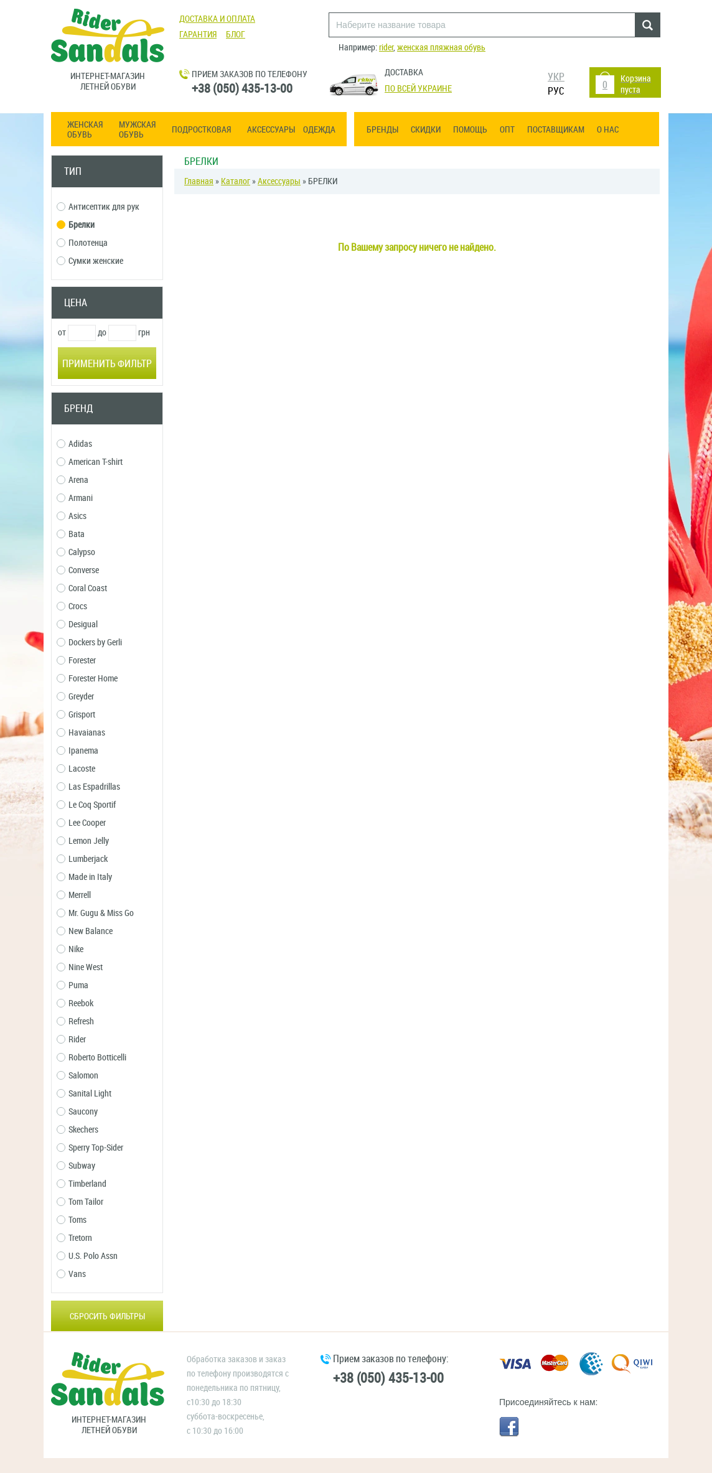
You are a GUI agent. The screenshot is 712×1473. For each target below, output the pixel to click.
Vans (71, 1274)
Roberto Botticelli (91, 1057)
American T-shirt (90, 462)
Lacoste (76, 769)
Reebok (75, 1003)
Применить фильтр (107, 364)
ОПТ (507, 129)
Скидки (426, 129)
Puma (72, 985)
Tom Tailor (80, 1202)
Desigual (77, 624)
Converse (78, 570)
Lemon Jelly (83, 841)
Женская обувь (85, 130)
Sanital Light (84, 1093)
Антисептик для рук (98, 207)
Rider (71, 1039)
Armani (75, 498)
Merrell (74, 895)
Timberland (81, 1184)
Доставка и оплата (217, 19)
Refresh (75, 1021)
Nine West (80, 967)
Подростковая (201, 130)
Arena (72, 480)
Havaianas (81, 732)
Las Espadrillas (88, 787)
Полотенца (82, 243)
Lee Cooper (81, 823)
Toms (72, 1220)
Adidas (74, 444)
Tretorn (74, 1238)
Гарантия (198, 34)
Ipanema (77, 751)
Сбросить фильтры (107, 1316)
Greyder (75, 696)
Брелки (76, 225)
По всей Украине (418, 88)
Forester (76, 660)
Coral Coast (82, 588)
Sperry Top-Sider (90, 1148)
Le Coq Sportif (86, 805)
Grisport (76, 714)
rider (386, 47)
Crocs (72, 606)
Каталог (235, 181)
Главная (198, 181)
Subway (76, 1166)
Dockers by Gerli (89, 642)
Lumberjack (82, 859)
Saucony (77, 1111)
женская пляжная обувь (441, 47)
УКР (556, 77)
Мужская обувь (137, 130)
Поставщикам (555, 129)
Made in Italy (84, 877)
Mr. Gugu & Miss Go (95, 913)
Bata (71, 534)
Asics (72, 516)
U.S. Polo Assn (87, 1256)
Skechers (77, 1130)
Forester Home (87, 678)
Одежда (319, 130)
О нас (608, 129)
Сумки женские (90, 261)
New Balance (85, 931)
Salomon (77, 1075)
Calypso (76, 552)
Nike (70, 949)
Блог (235, 34)
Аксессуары (271, 130)
